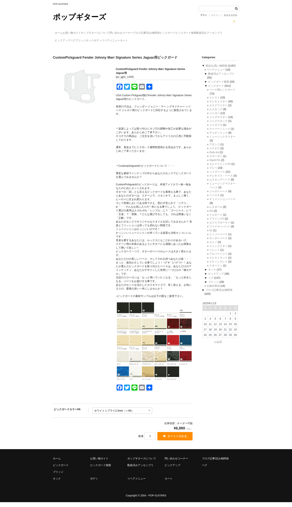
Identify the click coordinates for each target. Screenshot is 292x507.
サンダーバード (218, 242)
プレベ (213, 172)
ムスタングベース (219, 184)
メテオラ (214, 152)
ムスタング (215, 113)
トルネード (215, 219)
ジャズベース (217, 176)
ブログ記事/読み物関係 (179, 32)
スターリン (215, 269)
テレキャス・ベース (221, 180)
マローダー (215, 160)
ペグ (144, 40)
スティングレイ (218, 266)
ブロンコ (214, 148)
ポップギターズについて (112, 32)
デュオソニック (218, 137)
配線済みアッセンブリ (98, 40)
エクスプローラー (219, 226)
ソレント (214, 254)
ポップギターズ (79, 17)
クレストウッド (218, 262)
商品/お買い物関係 (216, 70)
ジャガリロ (215, 129)
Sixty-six (214, 156)
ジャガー (214, 117)
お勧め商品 (213, 290)
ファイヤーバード (219, 230)
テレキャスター (218, 105)
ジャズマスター (218, 121)
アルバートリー (218, 258)
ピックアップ (126, 40)
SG (211, 215)
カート (60, 48)
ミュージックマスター (222, 141)
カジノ (213, 246)
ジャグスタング (218, 125)
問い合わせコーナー (146, 32)
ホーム (61, 32)
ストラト (214, 101)
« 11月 (218, 346)
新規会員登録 (230, 15)
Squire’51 (214, 164)
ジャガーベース (218, 195)
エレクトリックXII (220, 168)
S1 (210, 234)
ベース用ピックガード (222, 94)
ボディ (192, 40)
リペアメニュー (213, 40)
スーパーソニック (219, 133)
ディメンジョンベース (222, 203)
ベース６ (214, 199)
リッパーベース (218, 238)
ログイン (215, 15)
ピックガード (208, 32)
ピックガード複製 (67, 40)
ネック (177, 40)
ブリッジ (160, 40)
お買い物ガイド (81, 32)
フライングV (216, 223)
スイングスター (218, 250)
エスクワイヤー (218, 109)
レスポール (215, 211)
